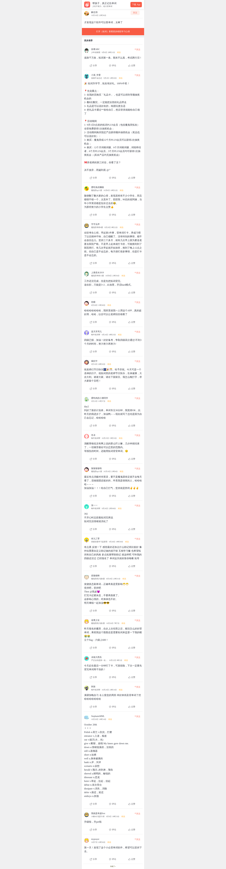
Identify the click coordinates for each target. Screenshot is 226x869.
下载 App (136, 4)
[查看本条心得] (113, 56)
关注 (135, 13)
